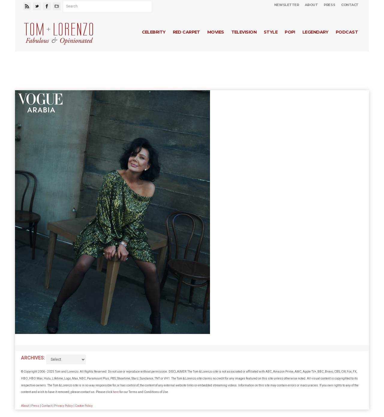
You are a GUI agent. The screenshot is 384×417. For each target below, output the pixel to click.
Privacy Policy (63, 405)
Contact (349, 5)
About (311, 5)
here (116, 392)
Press (329, 5)
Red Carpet (186, 32)
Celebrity (154, 32)
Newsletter (286, 5)
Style (271, 32)
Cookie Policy (84, 405)
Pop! (290, 32)
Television (243, 32)
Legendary (315, 32)
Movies (215, 32)
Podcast (347, 32)
